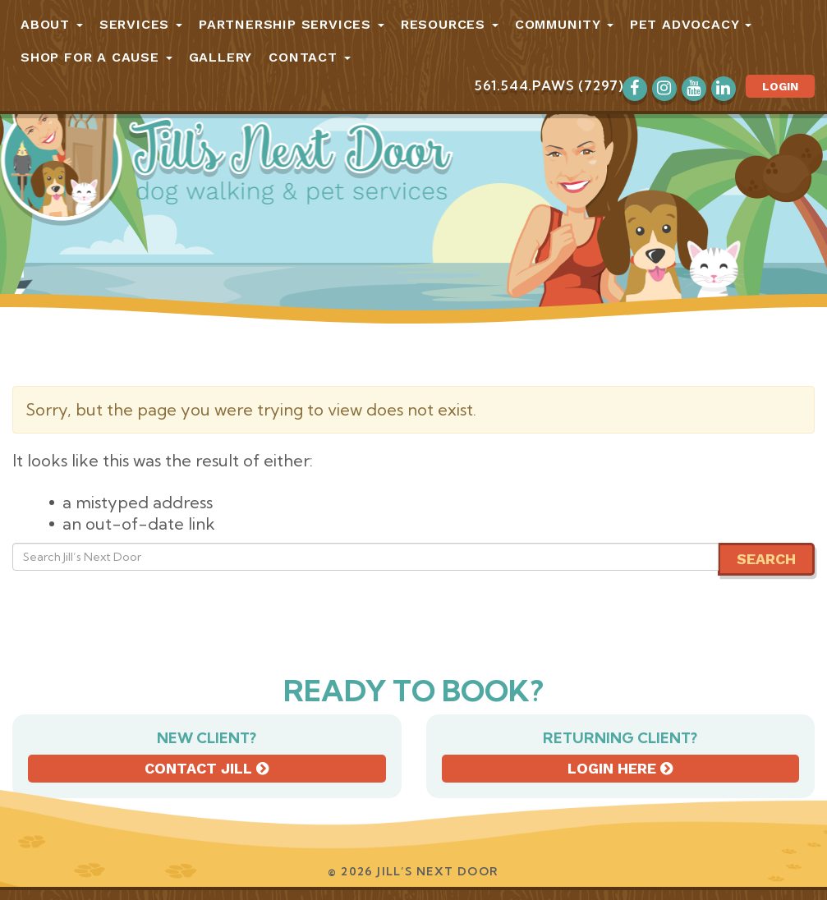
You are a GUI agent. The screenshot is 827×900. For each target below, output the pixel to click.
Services (140, 24)
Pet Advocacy (690, 24)
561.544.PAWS (525, 85)
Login (780, 86)
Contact (309, 57)
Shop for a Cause (96, 57)
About (52, 24)
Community (564, 24)
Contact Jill (207, 768)
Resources (449, 24)
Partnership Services (291, 24)
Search (766, 558)
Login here (620, 768)
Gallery (221, 57)
